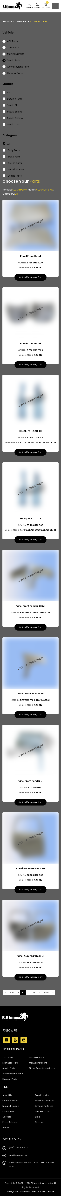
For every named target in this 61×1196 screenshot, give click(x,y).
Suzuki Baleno (12, 111)
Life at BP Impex (10, 1106)
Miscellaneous (36, 1057)
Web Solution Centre (43, 1191)
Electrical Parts (13, 169)
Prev (11, 992)
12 (34, 992)
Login (37, 6)
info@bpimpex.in (18, 1155)
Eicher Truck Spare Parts (42, 1068)
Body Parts (11, 150)
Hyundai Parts (9, 1079)
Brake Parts (11, 156)
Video (5, 1127)
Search (29, 6)
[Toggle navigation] (55, 6)
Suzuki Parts (20, 21)
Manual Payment (38, 1062)
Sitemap (39, 1122)
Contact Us (8, 1111)
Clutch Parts (12, 163)
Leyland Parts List (44, 1106)
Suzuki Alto (11, 105)
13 (39, 992)
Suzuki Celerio (13, 118)
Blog (37, 1116)
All (6, 92)
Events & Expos (10, 1100)
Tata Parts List (42, 1095)
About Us (7, 1095)
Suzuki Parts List (43, 1111)
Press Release (10, 1122)
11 (28, 992)
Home (5, 21)
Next (46, 992)
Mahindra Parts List (45, 1100)
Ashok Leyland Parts (12, 1073)
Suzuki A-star (12, 99)
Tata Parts (7, 1057)
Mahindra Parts (10, 1062)
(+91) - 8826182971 (18, 1147)
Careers (6, 1116)
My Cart (46, 6)
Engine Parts (12, 175)
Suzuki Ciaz (11, 124)
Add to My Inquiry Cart (30, 277)
